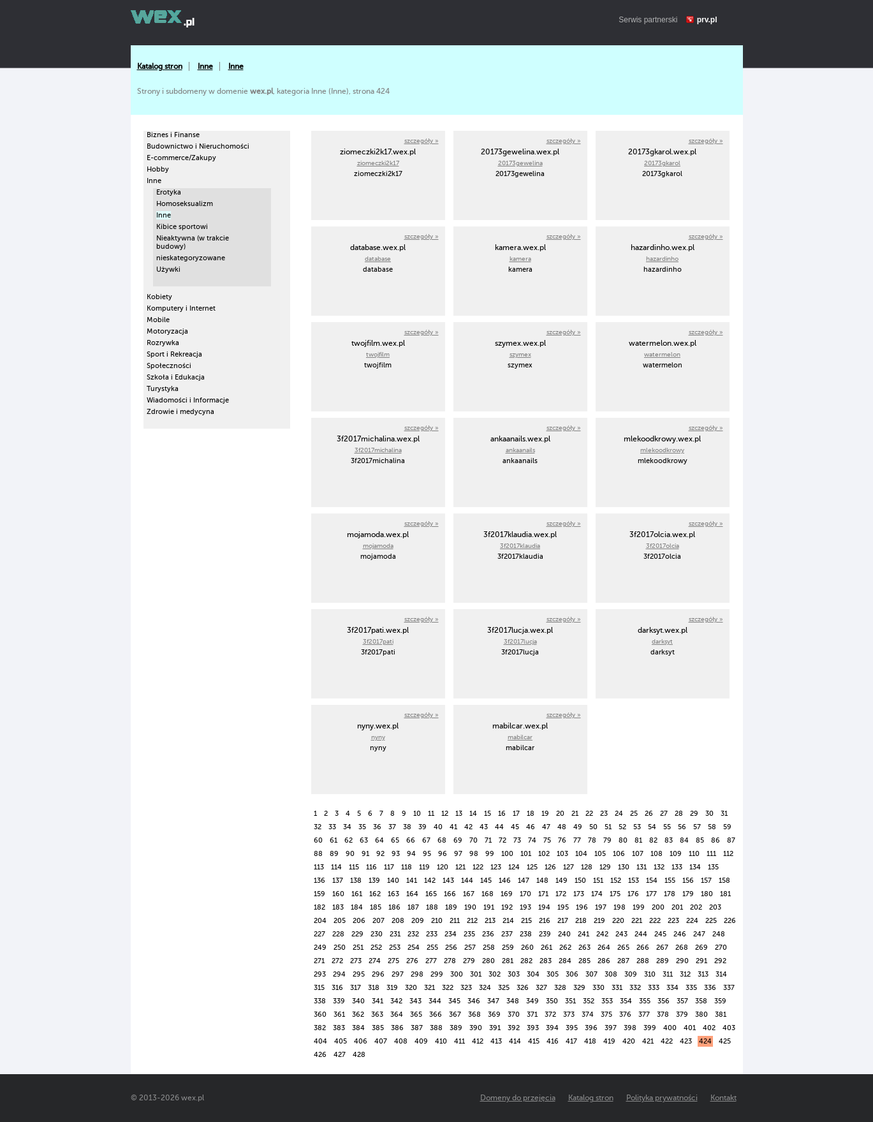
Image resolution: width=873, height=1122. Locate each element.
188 (432, 907)
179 (688, 894)
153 (633, 880)
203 (715, 907)
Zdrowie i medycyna (180, 412)
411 (459, 1041)
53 (637, 827)
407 (380, 1041)
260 (527, 947)
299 (436, 974)
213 (490, 921)
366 (435, 1014)
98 (473, 854)
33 (332, 827)
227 (319, 934)
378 (663, 1014)
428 (359, 1055)
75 (547, 840)
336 (710, 988)
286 (604, 961)
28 (679, 813)
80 (623, 840)
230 (376, 934)
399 (649, 1028)
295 (359, 974)
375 (606, 1014)
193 (525, 907)
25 (634, 813)
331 (617, 988)
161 (356, 894)
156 (688, 880)
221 (636, 921)
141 (411, 880)
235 (469, 934)
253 (394, 947)
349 (532, 1001)
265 (623, 947)
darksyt (662, 641)
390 (475, 1028)
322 (447, 988)
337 (729, 988)
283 (545, 961)
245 (660, 934)
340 (358, 1001)
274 (375, 961)
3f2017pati (378, 641)
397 (611, 1028)
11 (431, 813)
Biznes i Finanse (173, 135)
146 (505, 880)
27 (664, 813)
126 (550, 867)
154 (651, 880)
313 (703, 974)
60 (318, 840)
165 (431, 894)
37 (392, 827)
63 (364, 840)
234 (450, 934)
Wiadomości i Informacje (188, 400)
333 (653, 988)
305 (553, 974)
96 (442, 854)
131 (641, 867)
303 (514, 974)
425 (725, 1041)
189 (451, 907)
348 (512, 1001)
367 (455, 1014)
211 (455, 921)
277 (431, 961)
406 (360, 1041)
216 (544, 921)
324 (485, 988)
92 (380, 854)
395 (572, 1028)
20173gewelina (520, 162)
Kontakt (723, 1097)
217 (562, 921)
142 (430, 880)
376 (625, 1014)
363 (377, 1014)
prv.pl (707, 19)
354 (626, 1001)
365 (416, 1014)
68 (441, 840)
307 (591, 974)
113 (319, 867)
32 (317, 827)
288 (642, 961)
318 (373, 988)
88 (318, 854)
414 (515, 1041)
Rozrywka (163, 343)
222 (655, 921)
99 (489, 854)
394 (552, 1028)
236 (488, 934)
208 (398, 921)
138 (356, 880)
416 (553, 1041)
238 (526, 934)
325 (504, 988)
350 (552, 1001)
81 (638, 840)
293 (320, 974)
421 (648, 1041)
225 (711, 921)
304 (533, 974)
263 (584, 947)
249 (320, 947)
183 (338, 907)
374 (588, 1014)
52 (622, 827)
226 (730, 921)
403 (729, 1028)
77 (577, 840)
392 (514, 1028)
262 (565, 947)
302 (494, 974)
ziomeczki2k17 (378, 162)
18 (530, 813)
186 (394, 907)
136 (319, 880)
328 (560, 988)
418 (590, 1041)
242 (602, 934)
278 (450, 961)
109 (676, 854)
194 (544, 907)
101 (525, 854)
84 (684, 840)
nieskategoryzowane (190, 258)
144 (467, 880)
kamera (520, 258)
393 (533, 1028)
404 (320, 1041)
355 (644, 1001)
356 (663, 1001)
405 (340, 1041)
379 (682, 1014)
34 (347, 827)
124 (514, 867)
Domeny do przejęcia (517, 1097)
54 (652, 827)
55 (667, 827)
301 (475, 974)
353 (607, 1001)
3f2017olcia (662, 545)
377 (644, 1014)
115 (354, 867)
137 (337, 880)
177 (651, 894)
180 (707, 894)
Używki (168, 269)
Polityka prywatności (662, 1097)
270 (721, 947)
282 (526, 961)
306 (572, 974)
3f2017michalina (378, 450)
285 (584, 961)
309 (630, 974)
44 (499, 827)
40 (438, 827)
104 (581, 854)
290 (682, 961)
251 (358, 947)
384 (358, 1028)
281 (507, 961)
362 (358, 1014)
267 (662, 947)
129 (605, 867)
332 (635, 988)
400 (670, 1028)
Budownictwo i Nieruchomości (198, 146)
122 (478, 867)
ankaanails (520, 450)
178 (669, 894)
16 (502, 813)
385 (378, 1028)
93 (396, 854)
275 (393, 961)
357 (682, 1001)
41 (453, 827)
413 (496, 1041)
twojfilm (378, 354)
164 (412, 894)
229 (357, 934)
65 (395, 840)
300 (456, 974)
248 (718, 934)
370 (514, 1014)
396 (591, 1028)
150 (580, 880)
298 (417, 974)
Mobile (158, 320)
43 (484, 827)
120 (442, 867)
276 (412, 961)
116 (371, 867)
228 (338, 934)
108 (656, 854)
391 (495, 1028)
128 (586, 867)
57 (697, 827)
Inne (205, 66)
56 (682, 827)
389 (456, 1028)
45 (515, 827)
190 (470, 907)
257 (470, 947)
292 (720, 961)
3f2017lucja (520, 641)
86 (715, 840)
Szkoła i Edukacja (176, 377)
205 (340, 921)
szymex (520, 354)
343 (415, 1001)
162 (375, 894)
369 (494, 1014)
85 (700, 840)
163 (393, 894)
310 (650, 974)
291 (701, 961)
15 (487, 813)
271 (319, 961)
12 (444, 813)
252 (376, 947)
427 (340, 1055)
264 (604, 947)
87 (731, 840)
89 (334, 854)
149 (561, 880)
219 (599, 921)
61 (333, 840)
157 (706, 880)
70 (473, 840)
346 (473, 1001)
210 (437, 921)
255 (432, 947)
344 (435, 1001)
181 (725, 894)
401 (690, 1028)
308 (611, 974)
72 (502, 840)
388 (436, 1028)
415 (533, 1041)
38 (407, 827)
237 (507, 934)
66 (410, 840)
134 (695, 867)
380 (701, 1014)
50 (593, 827)
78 (592, 840)
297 (398, 974)
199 (639, 907)
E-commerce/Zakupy (181, 158)
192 (507, 907)
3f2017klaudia (520, 545)
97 (458, 854)
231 (395, 934)
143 (448, 880)
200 (658, 907)
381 (720, 1014)
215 (526, 921)
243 (621, 934)
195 (563, 907)
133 (676, 867)
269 (701, 947)
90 (350, 854)
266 (642, 947)
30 (709, 813)
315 (319, 988)
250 (340, 947)
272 (337, 961)
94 (411, 854)
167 (468, 894)
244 (641, 934)
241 (583, 934)
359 (720, 1001)
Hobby (158, 169)
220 (618, 921)
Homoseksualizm (184, 204)
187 (413, 907)
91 (365, 854)
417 (571, 1041)
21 (574, 813)
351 (570, 1001)
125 (532, 867)
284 (565, 961)
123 (495, 867)
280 (488, 961)
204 (320, 921)
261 (546, 947)
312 (685, 974)
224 (692, 921)
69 (457, 840)
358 (701, 1001)
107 (637, 854)
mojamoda (378, 545)
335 (691, 988)
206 (359, 921)
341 (377, 1001)
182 (319, 907)
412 (477, 1041)
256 (451, 947)
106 (619, 854)
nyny (378, 737)
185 (375, 907)
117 (389, 867)
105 (600, 854)
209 (417, 921)
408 (400, 1041)
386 (397, 1028)
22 (589, 813)
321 (429, 988)
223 (673, 921)
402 (709, 1028)
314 (721, 974)
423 (686, 1041)
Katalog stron (159, 66)
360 (320, 1014)
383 (339, 1028)
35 (362, 827)
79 (607, 840)
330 (598, 988)
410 (441, 1041)
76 (562, 840)
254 (413, 947)
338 (320, 1001)
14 (473, 813)
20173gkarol (662, 162)
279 (469, 961)
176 (633, 894)
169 (507, 894)
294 (339, 974)
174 (597, 894)
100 (507, 854)
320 (411, 988)
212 (472, 921)
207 (378, 921)
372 (550, 1014)
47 (546, 827)
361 (339, 1014)
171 (543, 894)
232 (413, 934)
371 (532, 1014)
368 (474, 1014)
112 (728, 854)
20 (560, 813)
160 (338, 894)
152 (615, 880)
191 (488, 907)
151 (598, 880)
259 (508, 947)
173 (578, 894)
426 (320, 1055)
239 (545, 934)
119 (424, 867)
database (378, 258)
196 (582, 907)
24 (619, 813)
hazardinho (662, 258)
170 (525, 894)
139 (374, 880)
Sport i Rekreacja (174, 354)
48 (561, 827)
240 (564, 934)
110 (694, 854)
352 (588, 1001)
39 (422, 827)
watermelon (662, 354)
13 (458, 813)
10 (417, 813)
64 (379, 840)
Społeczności (169, 366)
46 (530, 827)
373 (569, 1014)
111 (711, 854)
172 (560, 894)
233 (431, 934)
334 (672, 988)
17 (516, 813)
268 (681, 947)
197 (600, 907)
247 (699, 934)
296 (378, 974)
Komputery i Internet (181, 308)
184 (357, 907)
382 (320, 1028)
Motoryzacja (167, 331)
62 (348, 840)
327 (541, 988)
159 (319, 894)
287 (623, 961)
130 (623, 867)
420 (628, 1041)
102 (544, 854)
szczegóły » (421, 140)
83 (668, 840)
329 (579, 988)
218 (581, 921)
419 (609, 1041)
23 (604, 813)
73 (517, 840)
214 (508, 921)
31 (724, 813)
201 (677, 907)
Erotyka (168, 192)
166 (450, 894)
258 (489, 947)
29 (694, 813)
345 (454, 1001)
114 (336, 867)
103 (562, 854)
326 (523, 988)
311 (668, 974)
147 (523, 880)
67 (426, 840)
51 (608, 827)
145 (486, 880)
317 (355, 988)
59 (727, 827)
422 (667, 1041)
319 (392, 988)
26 (649, 813)
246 (679, 934)
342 (396, 1001)
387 (417, 1028)
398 (630, 1028)
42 (468, 827)
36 (377, 827)
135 (713, 867)
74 (532, 840)
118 (406, 867)
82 (653, 840)
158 (724, 880)
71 (488, 840)
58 (712, 827)
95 (427, 854)
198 (619, 907)
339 (339, 1001)
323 (466, 988)
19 (545, 813)
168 (487, 894)
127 (568, 867)
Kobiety (159, 297)
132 (659, 867)
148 (542, 880)
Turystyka (163, 389)
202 (696, 907)
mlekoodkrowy (662, 450)
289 (662, 961)
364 (396, 1014)
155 (669, 880)
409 (421, 1041)
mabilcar (520, 737)
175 (615, 894)
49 (577, 827)
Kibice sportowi (182, 227)
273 (356, 961)
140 (393, 880)
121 (460, 867)
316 (337, 988)
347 (493, 1001)
